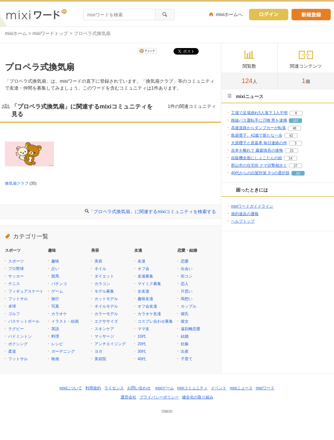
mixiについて (70, 388)
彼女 (185, 321)
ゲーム (57, 291)
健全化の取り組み (197, 397)
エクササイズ (106, 321)
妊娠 (185, 344)
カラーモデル (106, 314)
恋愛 (185, 261)
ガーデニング (63, 351)
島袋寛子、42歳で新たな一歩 (256, 135)
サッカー (16, 276)
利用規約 (93, 388)
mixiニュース (241, 388)
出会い (186, 268)
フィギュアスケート (25, 291)
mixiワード (265, 388)
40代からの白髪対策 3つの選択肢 (260, 173)
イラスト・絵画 (65, 321)
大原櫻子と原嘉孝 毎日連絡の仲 (259, 143)
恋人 (185, 283)
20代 (142, 344)
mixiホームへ (229, 14)
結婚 (185, 336)
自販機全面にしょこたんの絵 (256, 158)
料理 (55, 336)
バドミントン (20, 336)
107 (295, 121)
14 (290, 158)
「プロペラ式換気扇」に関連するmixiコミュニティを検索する (152, 211)
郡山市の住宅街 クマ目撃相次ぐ (259, 165)
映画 (55, 359)
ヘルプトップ (243, 221)
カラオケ (59, 314)
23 (291, 151)
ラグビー (16, 329)
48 (294, 128)
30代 (142, 351)
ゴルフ (14, 314)
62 (298, 173)
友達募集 (145, 276)
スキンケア (104, 329)
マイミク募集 (149, 283)
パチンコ (59, 283)
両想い (186, 298)
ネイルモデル (106, 306)
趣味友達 (145, 298)
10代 (142, 336)
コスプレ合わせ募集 (155, 321)
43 (291, 136)
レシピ (57, 344)
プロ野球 (16, 268)
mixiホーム (16, 33)
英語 (55, 329)
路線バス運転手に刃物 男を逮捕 (259, 120)
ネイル (100, 268)
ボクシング (18, 344)
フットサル (18, 298)
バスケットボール (24, 321)
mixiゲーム (164, 388)
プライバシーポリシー (159, 397)
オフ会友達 (147, 306)
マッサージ (104, 336)
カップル (188, 306)
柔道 (12, 351)
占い (55, 268)
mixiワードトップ (50, 33)
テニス (14, 283)
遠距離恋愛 (190, 329)
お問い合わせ (139, 388)
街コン (186, 276)
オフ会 (143, 268)
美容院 (100, 359)
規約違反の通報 (245, 214)
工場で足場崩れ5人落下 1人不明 (259, 112)
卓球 (12, 306)
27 (295, 166)
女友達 (143, 291)
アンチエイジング (110, 344)
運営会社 (128, 397)
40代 (142, 359)
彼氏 (185, 314)
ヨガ (98, 351)
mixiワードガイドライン (252, 206)
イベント (218, 388)
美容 (98, 261)
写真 (55, 306)
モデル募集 (104, 291)
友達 (141, 261)
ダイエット (104, 276)
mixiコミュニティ (192, 388)
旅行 (55, 298)
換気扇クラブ (16, 183)
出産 (185, 351)
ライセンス (114, 388)
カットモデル (106, 298)
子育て (186, 359)
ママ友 (143, 329)
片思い (186, 291)
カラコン (102, 283)
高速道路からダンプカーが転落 (258, 128)
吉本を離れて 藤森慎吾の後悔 (257, 150)
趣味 (55, 261)
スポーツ (16, 261)
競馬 (55, 276)
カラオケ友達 (149, 314)
